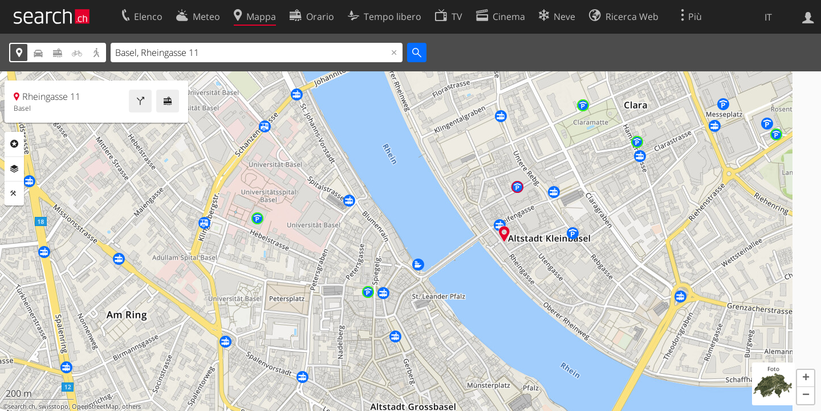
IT (768, 17)
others (131, 406)
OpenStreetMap (95, 406)
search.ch (21, 406)
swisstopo (53, 406)
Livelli (14, 169)
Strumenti (14, 194)
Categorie (14, 144)
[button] (805, 378)
